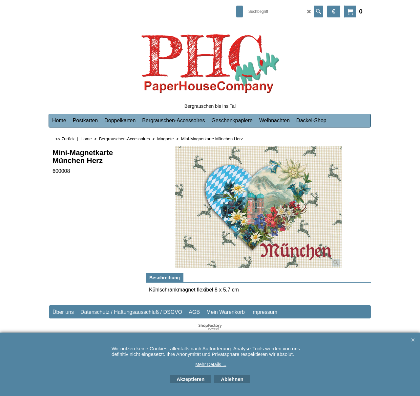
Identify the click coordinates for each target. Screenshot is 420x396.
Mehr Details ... (210, 364)
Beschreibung (164, 277)
